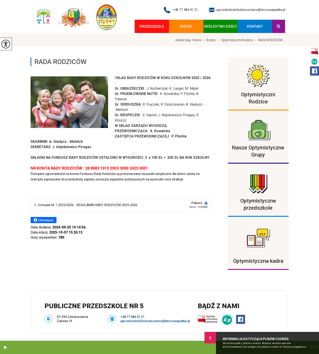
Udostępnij (43, 220)
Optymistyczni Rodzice (234, 40)
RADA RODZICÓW (61, 62)
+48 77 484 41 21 (181, 10)
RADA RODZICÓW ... (269, 40)
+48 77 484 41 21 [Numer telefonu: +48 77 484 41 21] (132, 317)
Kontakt (255, 26)
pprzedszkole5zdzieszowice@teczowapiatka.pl (247, 10)
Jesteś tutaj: (184, 40)
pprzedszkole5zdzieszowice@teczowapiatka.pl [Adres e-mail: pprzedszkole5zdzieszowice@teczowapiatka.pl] (155, 321)
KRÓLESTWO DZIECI (220, 26)
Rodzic (186, 26)
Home (197, 40)
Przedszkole (152, 26)
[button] (5, 347)
